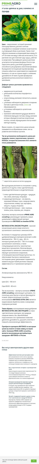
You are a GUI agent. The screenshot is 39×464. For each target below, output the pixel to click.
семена (26, 105)
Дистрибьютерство (8, 456)
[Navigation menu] (35, 4)
